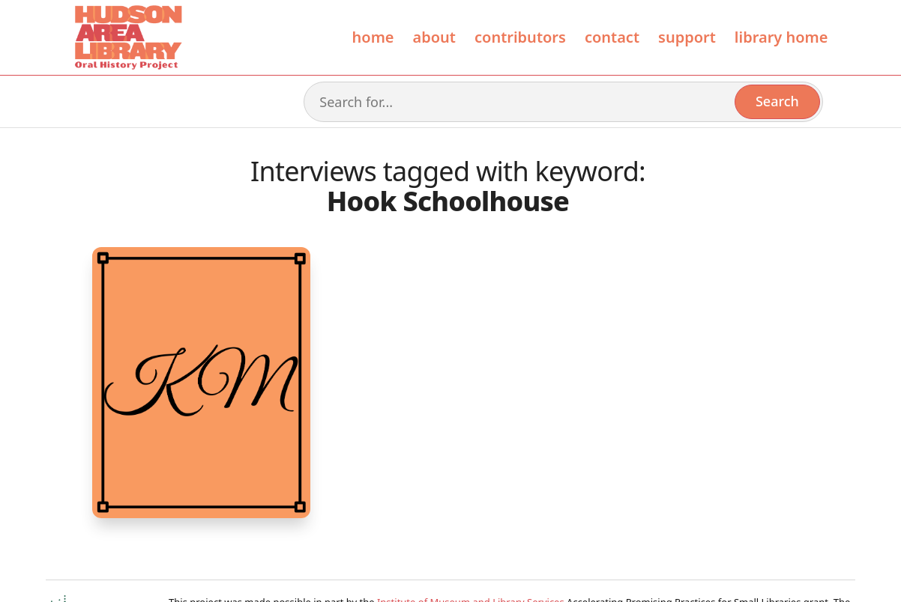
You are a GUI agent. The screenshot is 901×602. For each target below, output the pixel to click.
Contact (612, 37)
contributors (520, 37)
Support (687, 37)
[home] (127, 37)
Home (373, 37)
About (434, 37)
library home (781, 37)
